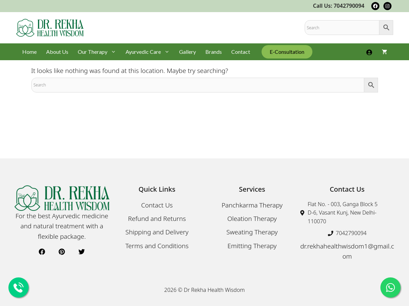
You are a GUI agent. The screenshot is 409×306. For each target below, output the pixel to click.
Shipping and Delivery (157, 232)
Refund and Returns (157, 218)
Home (29, 51)
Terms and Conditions (157, 245)
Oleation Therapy (252, 218)
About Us (57, 51)
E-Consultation (287, 51)
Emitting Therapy (252, 245)
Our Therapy (99, 51)
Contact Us (157, 205)
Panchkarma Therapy (251, 205)
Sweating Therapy (252, 232)
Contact (240, 51)
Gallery (187, 51)
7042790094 (351, 233)
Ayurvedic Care (150, 51)
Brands (213, 51)
